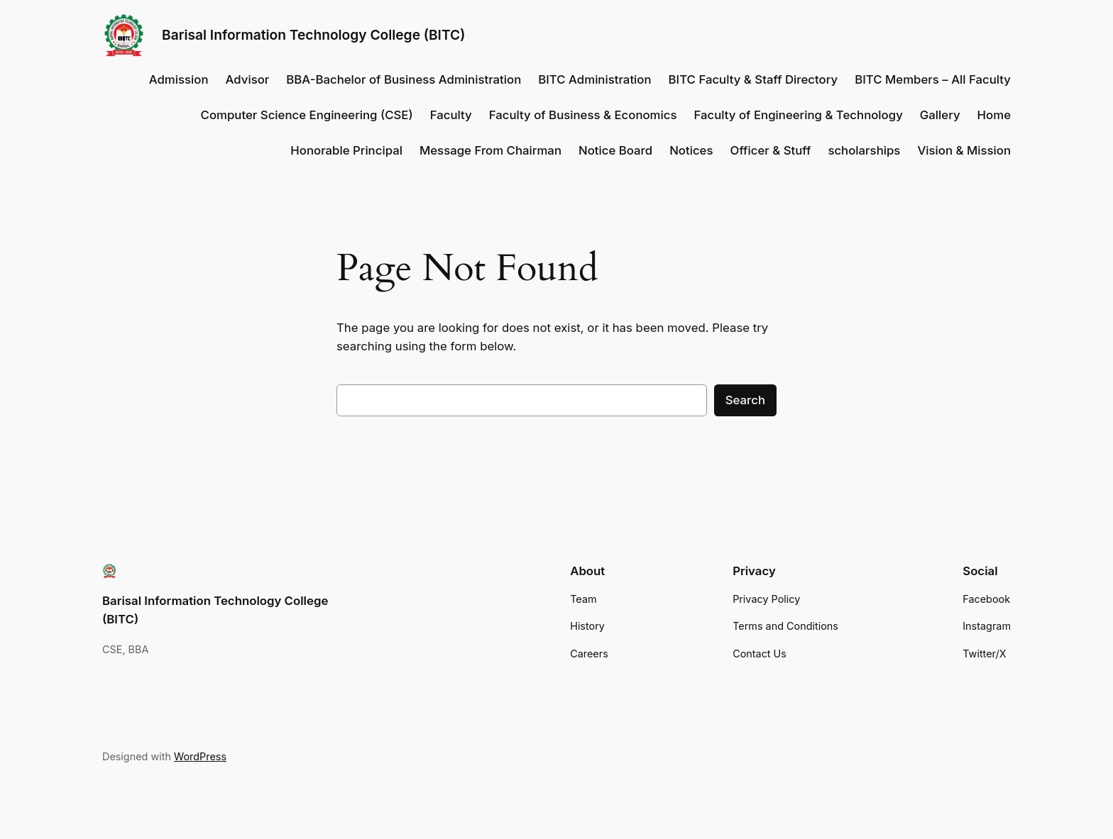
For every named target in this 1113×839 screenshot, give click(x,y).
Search (745, 400)
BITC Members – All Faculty (933, 79)
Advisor (248, 79)
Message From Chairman (490, 150)
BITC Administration (594, 79)
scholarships (864, 150)
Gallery (940, 115)
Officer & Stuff (770, 150)
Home (994, 115)
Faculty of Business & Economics (583, 115)
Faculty (451, 115)
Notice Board (615, 150)
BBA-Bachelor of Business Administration (403, 79)
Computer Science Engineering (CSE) (307, 115)
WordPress (200, 756)
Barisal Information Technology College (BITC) (313, 34)
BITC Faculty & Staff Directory (753, 79)
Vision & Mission (964, 150)
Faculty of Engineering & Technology (797, 115)
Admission (179, 79)
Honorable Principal (346, 150)
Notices (691, 150)
